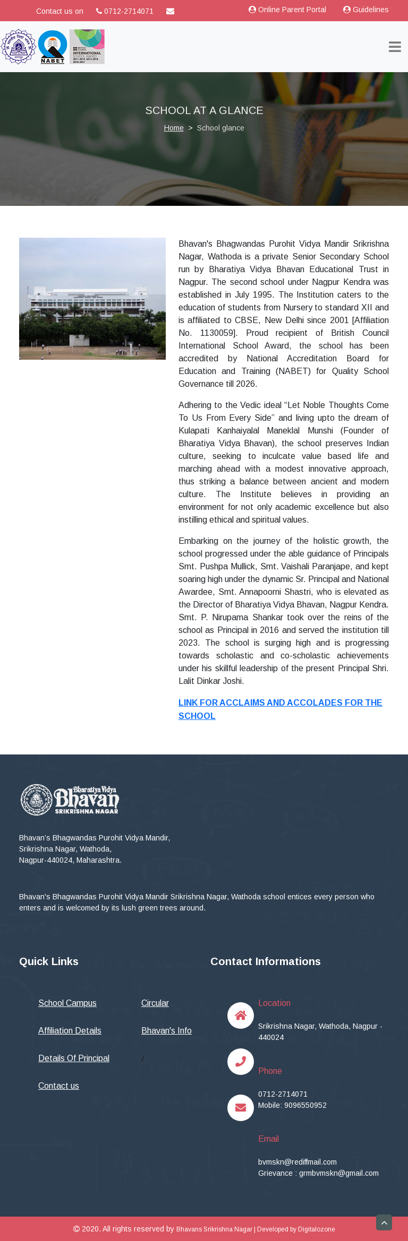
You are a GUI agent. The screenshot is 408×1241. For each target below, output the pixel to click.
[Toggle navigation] (395, 46)
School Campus (67, 1003)
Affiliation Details (69, 1030)
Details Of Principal (73, 1058)
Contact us (58, 1085)
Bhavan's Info (166, 1030)
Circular (155, 1003)
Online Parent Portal (287, 9)
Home (174, 128)
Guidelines (366, 9)
